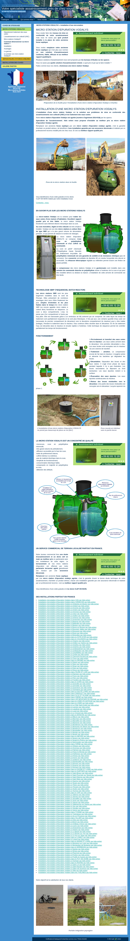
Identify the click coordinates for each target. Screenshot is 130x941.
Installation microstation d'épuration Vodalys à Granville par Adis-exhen (64, 684)
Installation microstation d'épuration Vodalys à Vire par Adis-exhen (62, 806)
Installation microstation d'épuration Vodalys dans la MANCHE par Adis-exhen (67, 715)
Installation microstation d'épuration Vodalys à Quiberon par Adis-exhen (64, 760)
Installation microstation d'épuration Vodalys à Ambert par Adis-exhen (63, 606)
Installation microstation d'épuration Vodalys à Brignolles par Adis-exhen (64, 635)
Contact (15, 19)
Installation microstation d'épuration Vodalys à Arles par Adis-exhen (63, 820)
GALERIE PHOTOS (10, 66)
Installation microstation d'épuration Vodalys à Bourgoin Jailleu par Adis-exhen (67, 629)
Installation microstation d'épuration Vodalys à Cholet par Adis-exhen (63, 655)
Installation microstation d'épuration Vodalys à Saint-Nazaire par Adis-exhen (66, 867)
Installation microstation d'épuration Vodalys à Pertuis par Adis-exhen (63, 756)
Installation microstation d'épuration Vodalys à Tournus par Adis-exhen (64, 791)
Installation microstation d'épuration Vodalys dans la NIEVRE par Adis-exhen (66, 736)
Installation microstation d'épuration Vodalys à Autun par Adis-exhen (63, 614)
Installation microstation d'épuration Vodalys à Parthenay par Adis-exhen (65, 754)
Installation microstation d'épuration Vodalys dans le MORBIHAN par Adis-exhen (68, 847)
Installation (7, 46)
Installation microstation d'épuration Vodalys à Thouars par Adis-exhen (64, 787)
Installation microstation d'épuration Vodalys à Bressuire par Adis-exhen (64, 631)
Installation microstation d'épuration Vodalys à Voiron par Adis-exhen (63, 810)
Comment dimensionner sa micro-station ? (16, 42)
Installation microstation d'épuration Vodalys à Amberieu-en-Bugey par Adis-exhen (68, 604)
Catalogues (5, 19)
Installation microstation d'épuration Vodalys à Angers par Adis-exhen (63, 610)
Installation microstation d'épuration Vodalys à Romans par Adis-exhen (64, 767)
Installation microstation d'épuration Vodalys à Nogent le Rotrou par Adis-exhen (67, 740)
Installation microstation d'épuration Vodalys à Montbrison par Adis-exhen (65, 725)
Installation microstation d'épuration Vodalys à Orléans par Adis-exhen (64, 746)
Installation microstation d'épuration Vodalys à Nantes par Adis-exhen (63, 849)
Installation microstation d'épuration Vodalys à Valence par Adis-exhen (64, 795)
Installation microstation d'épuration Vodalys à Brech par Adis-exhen (63, 822)
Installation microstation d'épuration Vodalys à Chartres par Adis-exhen (64, 647)
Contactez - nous (42, 203)
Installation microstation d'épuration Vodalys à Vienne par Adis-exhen (63, 802)
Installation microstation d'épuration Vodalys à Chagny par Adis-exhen (64, 641)
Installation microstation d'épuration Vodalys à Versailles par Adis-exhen (64, 798)
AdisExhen (22, 11)
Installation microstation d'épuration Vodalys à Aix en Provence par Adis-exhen (67, 816)
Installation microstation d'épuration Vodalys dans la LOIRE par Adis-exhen (65, 703)
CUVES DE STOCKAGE (11, 25)
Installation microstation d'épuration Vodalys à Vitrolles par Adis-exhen (64, 808)
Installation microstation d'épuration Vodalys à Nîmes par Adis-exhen (63, 851)
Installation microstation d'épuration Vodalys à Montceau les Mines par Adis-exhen (68, 727)
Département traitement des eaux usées (15, 33)
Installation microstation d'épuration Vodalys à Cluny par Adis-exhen (63, 658)
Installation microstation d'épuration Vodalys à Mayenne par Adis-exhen (64, 723)
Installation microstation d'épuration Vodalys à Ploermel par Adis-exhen (64, 853)
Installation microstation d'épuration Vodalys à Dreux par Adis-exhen (63, 670)
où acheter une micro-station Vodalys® (14, 55)
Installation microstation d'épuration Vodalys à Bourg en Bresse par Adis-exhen (67, 627)
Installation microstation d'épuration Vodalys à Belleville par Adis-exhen (64, 623)
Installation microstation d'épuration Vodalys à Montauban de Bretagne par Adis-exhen (70, 845)
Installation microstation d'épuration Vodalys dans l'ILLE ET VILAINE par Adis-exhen (69, 695)
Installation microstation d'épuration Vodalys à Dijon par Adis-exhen (63, 664)
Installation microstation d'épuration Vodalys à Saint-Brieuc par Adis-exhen (65, 773)
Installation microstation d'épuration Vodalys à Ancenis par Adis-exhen (64, 608)
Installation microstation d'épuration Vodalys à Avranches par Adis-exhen (65, 620)
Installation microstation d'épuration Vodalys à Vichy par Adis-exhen (63, 800)
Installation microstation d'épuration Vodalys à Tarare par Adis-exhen (63, 783)
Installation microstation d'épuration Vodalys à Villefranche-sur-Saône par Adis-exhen (69, 804)
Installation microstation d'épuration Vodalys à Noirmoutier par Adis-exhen (65, 742)
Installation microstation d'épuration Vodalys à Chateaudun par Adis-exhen (65, 651)
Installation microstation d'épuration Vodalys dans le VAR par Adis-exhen (65, 793)
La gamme (7, 51)
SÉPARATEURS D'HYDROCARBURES (17, 59)
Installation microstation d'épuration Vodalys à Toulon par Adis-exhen (63, 789)
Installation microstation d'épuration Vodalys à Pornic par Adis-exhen (63, 758)
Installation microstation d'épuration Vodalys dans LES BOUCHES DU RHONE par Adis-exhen (73, 699)
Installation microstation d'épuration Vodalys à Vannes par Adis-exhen (64, 797)
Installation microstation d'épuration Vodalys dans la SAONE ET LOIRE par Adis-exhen (70, 769)
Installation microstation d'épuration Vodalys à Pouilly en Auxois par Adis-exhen (67, 857)
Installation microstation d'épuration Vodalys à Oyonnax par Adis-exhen (64, 748)
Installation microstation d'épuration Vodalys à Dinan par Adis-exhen (63, 666)
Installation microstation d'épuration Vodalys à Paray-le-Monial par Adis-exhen (67, 752)
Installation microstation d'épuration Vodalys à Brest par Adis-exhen (63, 633)
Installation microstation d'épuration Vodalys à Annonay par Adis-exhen (64, 612)
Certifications (54, 19)
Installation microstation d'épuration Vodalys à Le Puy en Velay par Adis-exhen (67, 835)
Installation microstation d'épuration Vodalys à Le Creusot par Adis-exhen (65, 713)
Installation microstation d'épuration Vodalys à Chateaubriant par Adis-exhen (66, 649)
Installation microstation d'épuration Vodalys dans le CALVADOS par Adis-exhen (67, 639)
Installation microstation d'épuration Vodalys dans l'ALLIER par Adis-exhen (65, 818)
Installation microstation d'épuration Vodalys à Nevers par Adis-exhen (63, 738)
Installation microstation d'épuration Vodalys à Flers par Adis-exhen (63, 678)
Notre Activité (42, 19)
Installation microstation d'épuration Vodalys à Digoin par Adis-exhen (63, 662)
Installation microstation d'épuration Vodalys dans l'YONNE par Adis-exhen (65, 812)
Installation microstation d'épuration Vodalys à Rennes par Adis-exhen (64, 763)
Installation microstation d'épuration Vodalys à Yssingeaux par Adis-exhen (65, 814)
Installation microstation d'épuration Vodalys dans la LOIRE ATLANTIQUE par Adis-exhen (71, 701)
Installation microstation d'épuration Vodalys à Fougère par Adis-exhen (64, 680)
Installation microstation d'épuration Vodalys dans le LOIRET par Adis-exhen (66, 837)
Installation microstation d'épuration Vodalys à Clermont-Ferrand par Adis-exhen (67, 656)
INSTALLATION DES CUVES (13, 63)
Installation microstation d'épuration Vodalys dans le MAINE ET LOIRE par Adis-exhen (70, 841)
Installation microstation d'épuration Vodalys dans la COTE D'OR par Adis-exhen (68, 637)
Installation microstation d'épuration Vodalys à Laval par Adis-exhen (63, 711)
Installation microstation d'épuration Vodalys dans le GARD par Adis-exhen (65, 682)
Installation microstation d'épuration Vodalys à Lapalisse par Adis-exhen (64, 709)
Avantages (7, 49)
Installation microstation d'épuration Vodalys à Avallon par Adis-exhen (63, 616)
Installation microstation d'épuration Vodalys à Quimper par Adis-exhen (64, 861)
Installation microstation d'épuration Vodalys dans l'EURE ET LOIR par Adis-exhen (68, 672)
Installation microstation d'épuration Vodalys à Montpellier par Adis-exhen (65, 730)
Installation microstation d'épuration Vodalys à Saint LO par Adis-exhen (64, 865)
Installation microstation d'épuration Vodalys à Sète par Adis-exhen (62, 870)
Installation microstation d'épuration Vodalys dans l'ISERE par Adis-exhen (65, 697)
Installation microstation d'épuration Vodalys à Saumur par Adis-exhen (64, 781)
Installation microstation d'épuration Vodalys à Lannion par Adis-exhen (64, 707)
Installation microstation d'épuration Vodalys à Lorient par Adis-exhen (63, 839)
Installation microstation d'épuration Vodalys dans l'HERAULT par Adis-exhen (66, 693)
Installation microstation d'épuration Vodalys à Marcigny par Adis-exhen (64, 719)
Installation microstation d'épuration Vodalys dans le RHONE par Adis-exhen (66, 863)
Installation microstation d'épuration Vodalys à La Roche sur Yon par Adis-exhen (67, 834)
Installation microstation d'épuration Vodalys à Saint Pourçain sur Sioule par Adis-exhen (70, 775)
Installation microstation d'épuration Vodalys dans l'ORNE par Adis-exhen (65, 744)
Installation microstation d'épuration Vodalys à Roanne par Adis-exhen (64, 765)
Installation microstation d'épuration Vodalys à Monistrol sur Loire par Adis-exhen (68, 843)
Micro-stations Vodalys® (12, 39)
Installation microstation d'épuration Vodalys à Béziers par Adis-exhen (64, 625)
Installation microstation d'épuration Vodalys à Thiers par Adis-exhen (63, 785)
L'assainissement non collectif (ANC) (16, 36)
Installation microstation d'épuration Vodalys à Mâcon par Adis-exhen (63, 717)
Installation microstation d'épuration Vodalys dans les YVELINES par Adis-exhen (68, 872)
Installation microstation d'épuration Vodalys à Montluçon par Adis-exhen (65, 728)
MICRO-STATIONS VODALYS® (14, 29)
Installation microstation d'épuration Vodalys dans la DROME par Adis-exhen (66, 660)
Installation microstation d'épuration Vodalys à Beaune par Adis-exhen (64, 621)
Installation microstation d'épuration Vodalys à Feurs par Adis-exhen (63, 676)
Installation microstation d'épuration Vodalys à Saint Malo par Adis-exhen (65, 779)
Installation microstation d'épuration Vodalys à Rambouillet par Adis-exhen (65, 762)
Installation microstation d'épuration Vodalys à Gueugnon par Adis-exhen (65, 688)
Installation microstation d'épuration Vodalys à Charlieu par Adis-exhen (64, 645)
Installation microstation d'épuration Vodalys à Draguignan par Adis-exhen (65, 828)
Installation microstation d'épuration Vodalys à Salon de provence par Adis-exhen (68, 869)
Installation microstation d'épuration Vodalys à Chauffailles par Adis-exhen (65, 653)
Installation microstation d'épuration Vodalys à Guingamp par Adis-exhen (65, 690)
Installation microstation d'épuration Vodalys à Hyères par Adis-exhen (63, 830)
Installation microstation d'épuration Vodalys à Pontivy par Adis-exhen (64, 855)
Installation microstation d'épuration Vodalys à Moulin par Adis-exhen (63, 734)
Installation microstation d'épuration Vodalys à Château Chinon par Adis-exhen (67, 824)
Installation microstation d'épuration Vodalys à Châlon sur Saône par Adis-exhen (67, 643)
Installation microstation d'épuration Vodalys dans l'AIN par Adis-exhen (64, 600)
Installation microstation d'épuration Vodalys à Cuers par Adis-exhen (63, 826)
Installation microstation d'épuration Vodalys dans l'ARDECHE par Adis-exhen (67, 602)
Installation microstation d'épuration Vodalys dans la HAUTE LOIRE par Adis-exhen (69, 691)
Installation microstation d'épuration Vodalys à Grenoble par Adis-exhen (64, 686)
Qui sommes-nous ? (27, 19)
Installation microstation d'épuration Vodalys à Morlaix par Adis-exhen (63, 732)
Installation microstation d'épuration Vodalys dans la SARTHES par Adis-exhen (67, 771)
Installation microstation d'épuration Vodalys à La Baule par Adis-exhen (64, 832)
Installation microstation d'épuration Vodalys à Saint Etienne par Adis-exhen (66, 777)
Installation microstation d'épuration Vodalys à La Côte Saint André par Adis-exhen (68, 705)
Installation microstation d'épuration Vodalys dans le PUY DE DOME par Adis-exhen (69, 859)
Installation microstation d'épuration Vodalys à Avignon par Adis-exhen (64, 618)
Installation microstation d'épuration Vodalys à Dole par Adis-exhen (62, 668)
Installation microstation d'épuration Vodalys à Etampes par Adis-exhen (64, 674)
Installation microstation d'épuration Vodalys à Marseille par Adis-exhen (64, 721)
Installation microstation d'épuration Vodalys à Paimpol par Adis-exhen (64, 750)
